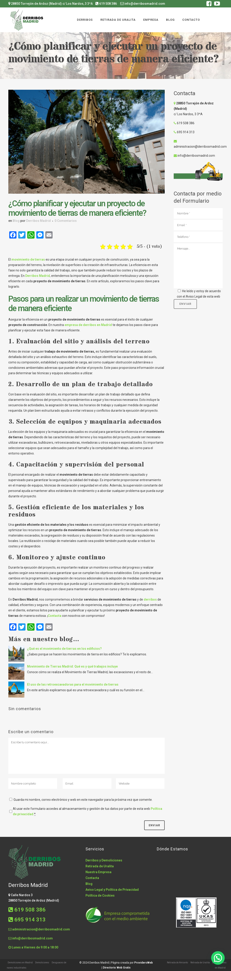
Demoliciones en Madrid (20, 962)
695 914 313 (184, 132)
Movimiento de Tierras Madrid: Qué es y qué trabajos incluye (72, 666)
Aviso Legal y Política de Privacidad (112, 889)
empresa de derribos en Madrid (88, 325)
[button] (218, 958)
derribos (150, 599)
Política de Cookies (100, 895)
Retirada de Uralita (99, 866)
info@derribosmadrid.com (142, 3)
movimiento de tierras (28, 259)
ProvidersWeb (143, 962)
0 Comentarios (66, 221)
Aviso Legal (194, 296)
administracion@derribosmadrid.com (200, 146)
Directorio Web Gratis (117, 967)
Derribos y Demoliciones (103, 860)
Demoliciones (42, 962)
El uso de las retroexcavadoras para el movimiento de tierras (72, 684)
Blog (16, 221)
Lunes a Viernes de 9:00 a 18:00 (33, 947)
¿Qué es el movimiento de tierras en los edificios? (64, 648)
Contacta (54, 615)
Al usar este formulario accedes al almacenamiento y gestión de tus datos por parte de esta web (87, 811)
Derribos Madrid (38, 221)
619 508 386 (106, 3)
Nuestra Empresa (98, 872)
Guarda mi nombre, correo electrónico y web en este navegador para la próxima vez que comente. (83, 799)
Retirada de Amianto (177, 962)
